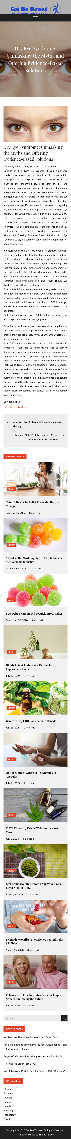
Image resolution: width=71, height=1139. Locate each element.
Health (18, 401)
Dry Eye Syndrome (18, 406)
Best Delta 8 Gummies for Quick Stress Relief (34, 613)
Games (7, 1101)
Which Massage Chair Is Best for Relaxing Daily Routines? (34, 1070)
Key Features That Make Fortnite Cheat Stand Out (30, 1037)
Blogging (8, 1088)
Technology (10, 1114)
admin (18, 166)
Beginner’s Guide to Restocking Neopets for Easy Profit (33, 1056)
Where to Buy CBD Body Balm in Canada (31, 721)
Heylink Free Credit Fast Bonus (20, 1063)
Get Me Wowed (34, 1130)
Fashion (8, 1097)
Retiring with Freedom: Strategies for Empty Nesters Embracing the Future (33, 997)
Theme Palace (46, 1134)
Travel (7, 1119)
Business (8, 1093)
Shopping (9, 1110)
